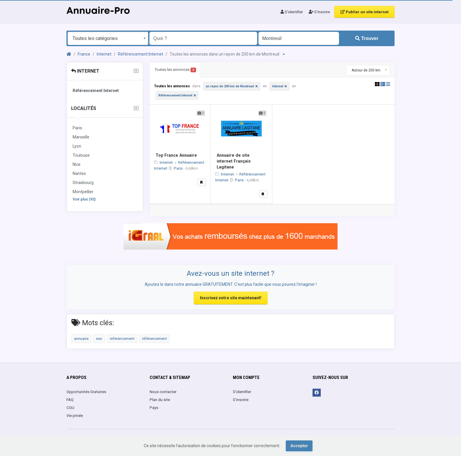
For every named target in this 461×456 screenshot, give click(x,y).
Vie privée (74, 415)
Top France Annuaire (176, 155)
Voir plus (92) (84, 199)
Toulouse (81, 155)
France (84, 54)
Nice (77, 164)
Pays (154, 407)
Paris (77, 128)
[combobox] (108, 38)
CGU (70, 407)
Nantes (79, 173)
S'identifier (291, 12)
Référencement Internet (140, 54)
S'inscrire (319, 12)
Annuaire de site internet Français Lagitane (234, 161)
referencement (122, 338)
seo (99, 338)
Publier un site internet (364, 12)
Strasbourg (83, 182)
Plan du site (160, 399)
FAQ (70, 399)
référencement (154, 338)
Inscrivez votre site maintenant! (230, 297)
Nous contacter (163, 392)
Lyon (77, 146)
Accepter (299, 445)
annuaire (81, 338)
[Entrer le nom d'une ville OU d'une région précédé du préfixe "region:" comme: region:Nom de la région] (298, 38)
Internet (104, 54)
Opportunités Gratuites (86, 392)
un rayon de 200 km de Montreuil (230, 86)
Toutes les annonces (175, 69)
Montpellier (83, 191)
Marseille (81, 137)
